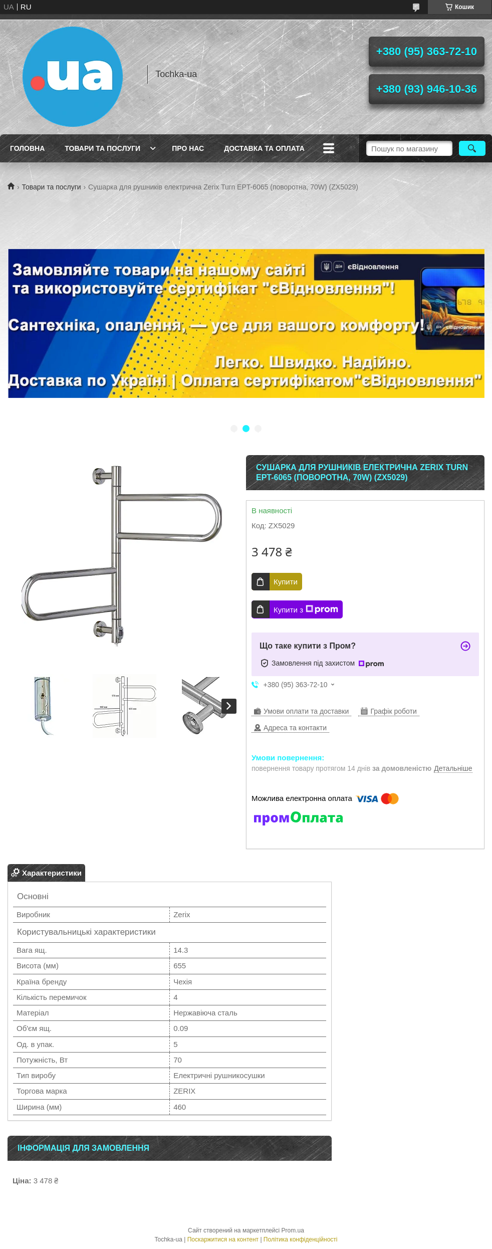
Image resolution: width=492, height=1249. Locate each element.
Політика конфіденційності (301, 1239)
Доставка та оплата (264, 148)
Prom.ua (293, 1230)
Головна (27, 148)
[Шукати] (472, 148)
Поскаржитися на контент (223, 1239)
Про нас (188, 148)
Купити (286, 581)
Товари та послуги (102, 148)
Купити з (306, 609)
